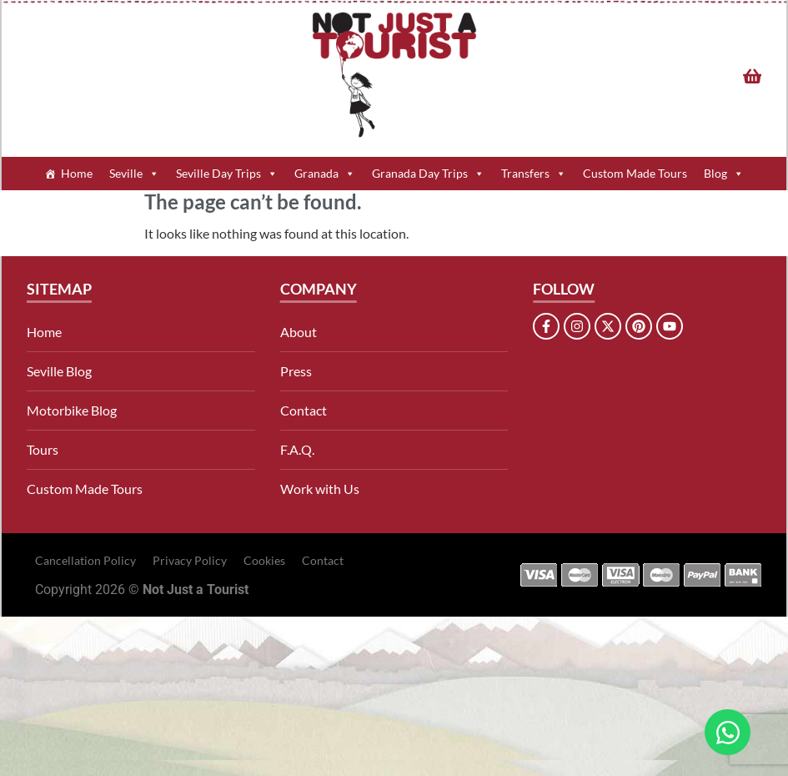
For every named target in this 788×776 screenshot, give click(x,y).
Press (296, 371)
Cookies (264, 560)
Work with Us (319, 488)
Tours (42, 449)
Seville (134, 173)
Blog (724, 173)
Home (77, 173)
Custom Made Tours (635, 173)
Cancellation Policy (85, 560)
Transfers (533, 173)
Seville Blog (59, 371)
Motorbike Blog (72, 410)
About (298, 332)
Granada (324, 173)
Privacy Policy (190, 560)
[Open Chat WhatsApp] (727, 732)
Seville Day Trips (227, 173)
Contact (303, 410)
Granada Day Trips (428, 173)
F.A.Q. (297, 449)
